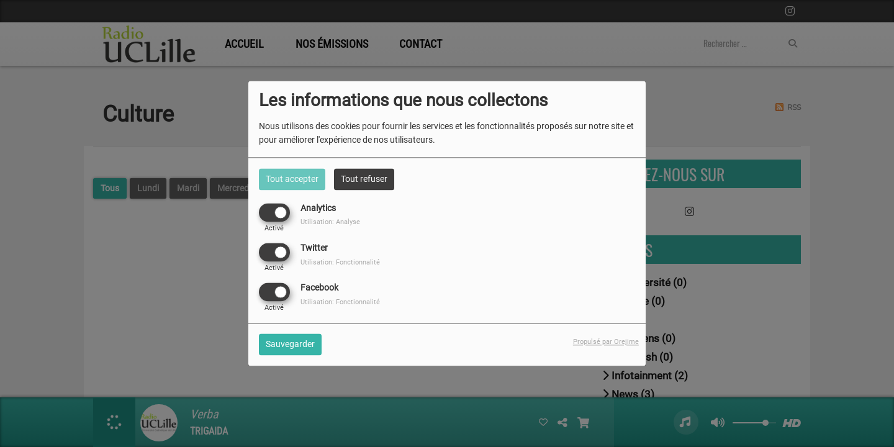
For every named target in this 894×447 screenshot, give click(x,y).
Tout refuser (364, 179)
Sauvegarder (290, 345)
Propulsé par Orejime (606, 342)
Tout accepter (292, 179)
